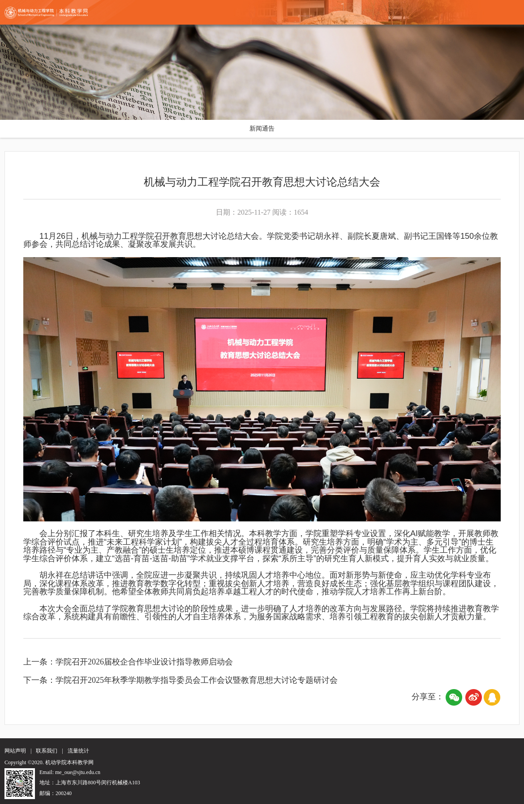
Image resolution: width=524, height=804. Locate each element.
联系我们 (46, 751)
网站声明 (15, 751)
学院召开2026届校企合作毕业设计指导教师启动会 (144, 661)
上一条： (39, 661)
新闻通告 (262, 128)
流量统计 (78, 751)
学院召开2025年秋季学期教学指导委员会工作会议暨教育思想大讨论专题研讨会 (197, 680)
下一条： (39, 680)
